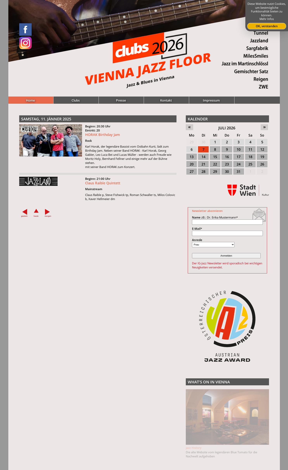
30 (203, 142)
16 (227, 156)
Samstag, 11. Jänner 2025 (46, 119)
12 (262, 149)
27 (192, 171)
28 (203, 171)
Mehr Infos (266, 19)
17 (238, 156)
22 (215, 164)
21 (203, 164)
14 (203, 156)
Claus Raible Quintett (102, 185)
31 (238, 171)
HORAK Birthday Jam (102, 136)
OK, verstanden (267, 26)
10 (238, 149)
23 (227, 164)
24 (238, 164)
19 (262, 156)
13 (192, 156)
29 (192, 142)
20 (192, 164)
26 (262, 164)
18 (250, 156)
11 (250, 149)
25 (250, 164)
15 (215, 156)
